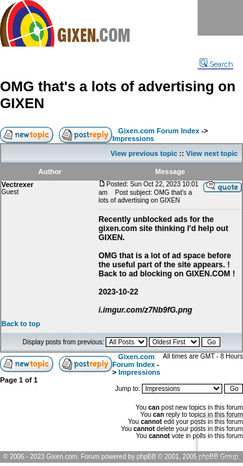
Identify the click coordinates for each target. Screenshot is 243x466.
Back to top (20, 323)
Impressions (133, 138)
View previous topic (143, 153)
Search (216, 64)
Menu (220, 18)
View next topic (212, 153)
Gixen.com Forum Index (158, 131)
